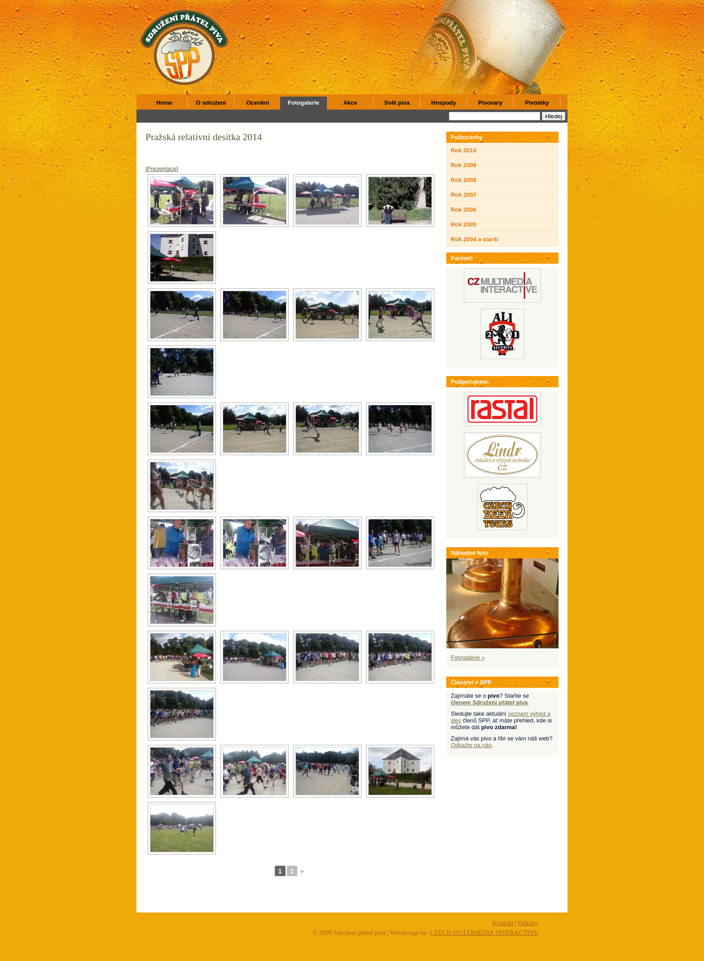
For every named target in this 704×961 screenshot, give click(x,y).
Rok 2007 (463, 194)
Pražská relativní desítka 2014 (203, 137)
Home (164, 102)
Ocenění (257, 102)
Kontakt (503, 922)
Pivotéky (537, 102)
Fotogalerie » (468, 657)
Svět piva (397, 102)
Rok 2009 (463, 165)
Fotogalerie (303, 102)
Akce (350, 102)
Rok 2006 (463, 209)
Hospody (443, 102)
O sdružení (211, 102)
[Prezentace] (161, 168)
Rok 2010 (463, 150)
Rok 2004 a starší (474, 239)
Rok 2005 (463, 224)
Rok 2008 (463, 180)
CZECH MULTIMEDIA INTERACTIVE (484, 932)
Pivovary (490, 102)
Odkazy (528, 922)
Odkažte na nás (471, 745)
